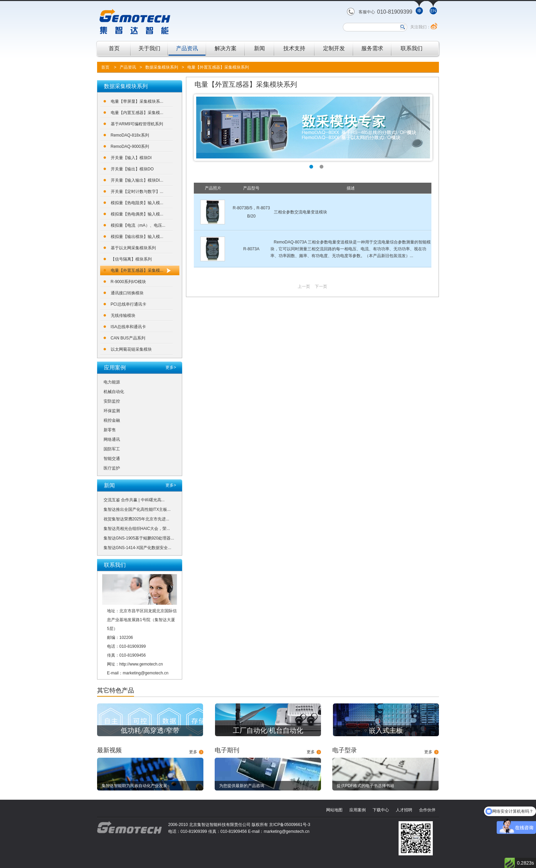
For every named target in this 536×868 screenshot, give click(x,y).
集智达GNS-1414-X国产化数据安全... (138, 547)
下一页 (321, 286)
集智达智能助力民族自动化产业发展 (134, 785)
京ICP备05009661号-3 (289, 824)
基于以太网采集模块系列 (133, 248)
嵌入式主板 (386, 730)
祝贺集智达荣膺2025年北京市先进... (137, 519)
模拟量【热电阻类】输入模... (137, 202)
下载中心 (381, 810)
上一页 (304, 286)
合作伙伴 (427, 810)
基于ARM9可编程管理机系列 (137, 124)
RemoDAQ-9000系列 (130, 146)
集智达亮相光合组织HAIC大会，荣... (137, 528)
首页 (114, 48)
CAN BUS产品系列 (128, 338)
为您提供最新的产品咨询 (241, 785)
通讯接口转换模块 (127, 293)
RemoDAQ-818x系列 (130, 135)
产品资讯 (187, 48)
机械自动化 (114, 391)
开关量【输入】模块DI (131, 157)
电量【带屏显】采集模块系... (137, 101)
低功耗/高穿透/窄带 (150, 730)
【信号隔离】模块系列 (131, 259)
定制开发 (334, 48)
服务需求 (372, 48)
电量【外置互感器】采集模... (137, 270)
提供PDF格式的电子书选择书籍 (365, 785)
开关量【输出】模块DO (132, 169)
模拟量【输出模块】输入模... (137, 236)
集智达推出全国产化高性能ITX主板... (137, 509)
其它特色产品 (115, 690)
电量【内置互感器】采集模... (137, 112)
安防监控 (112, 401)
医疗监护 (112, 468)
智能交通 (112, 458)
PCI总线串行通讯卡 (128, 304)
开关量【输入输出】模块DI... (137, 180)
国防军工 (112, 449)
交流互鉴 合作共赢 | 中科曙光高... (134, 500)
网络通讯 (112, 439)
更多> (170, 367)
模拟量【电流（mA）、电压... (138, 225)
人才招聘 (404, 810)
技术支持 (294, 48)
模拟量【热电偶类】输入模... (137, 214)
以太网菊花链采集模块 (131, 349)
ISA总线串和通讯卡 (128, 326)
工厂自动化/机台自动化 (268, 730)
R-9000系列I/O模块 (128, 281)
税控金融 (112, 420)
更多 (193, 752)
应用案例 (357, 810)
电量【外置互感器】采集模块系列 (218, 67)
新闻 (259, 48)
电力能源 (112, 382)
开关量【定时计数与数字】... (137, 191)
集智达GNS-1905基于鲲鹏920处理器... (139, 538)
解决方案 (226, 48)
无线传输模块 (123, 315)
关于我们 (149, 48)
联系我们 (412, 48)
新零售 (110, 430)
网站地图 (334, 810)
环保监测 (112, 410)
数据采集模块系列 (161, 67)
